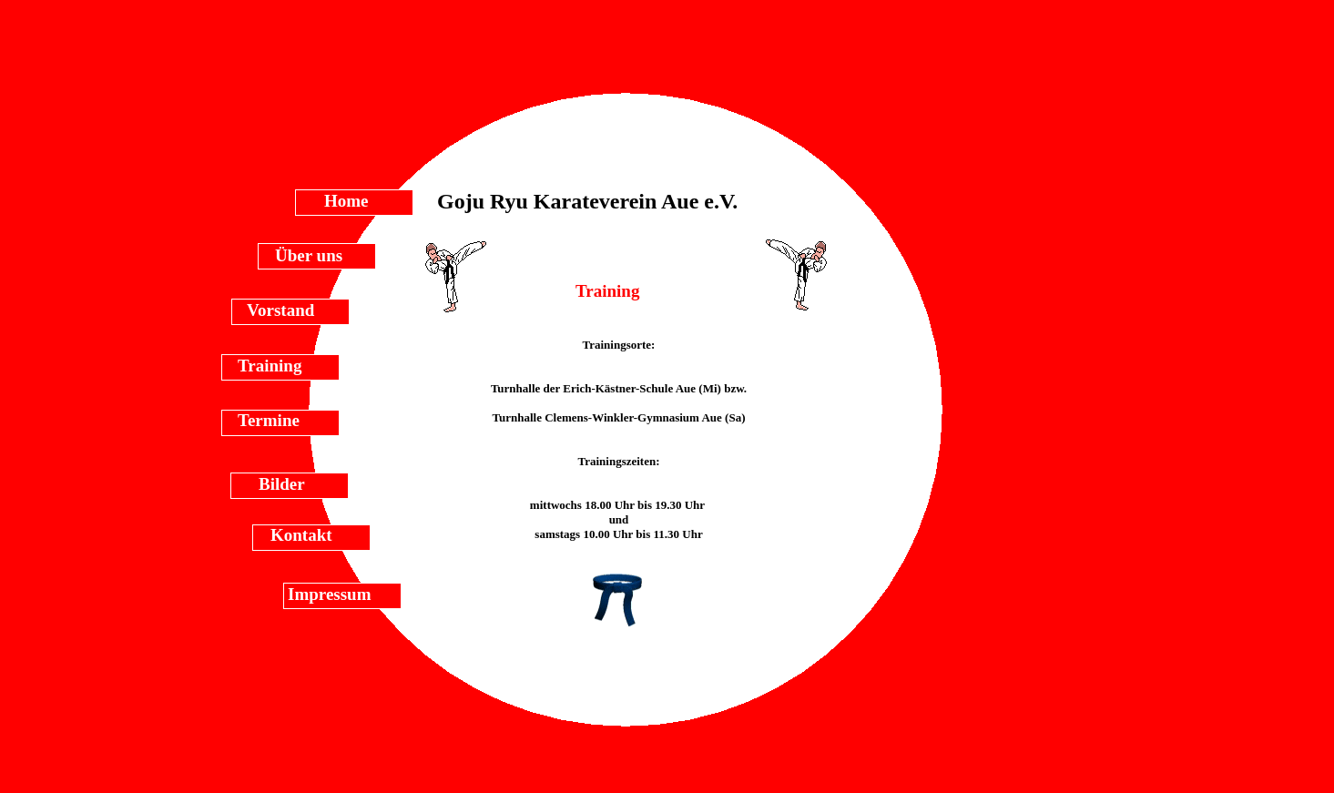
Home (346, 200)
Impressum (330, 594)
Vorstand (280, 310)
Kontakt (301, 534)
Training (269, 365)
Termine (269, 420)
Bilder (282, 483)
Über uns (308, 255)
